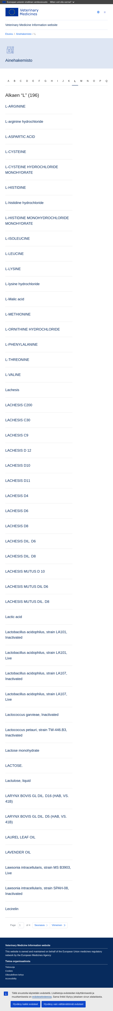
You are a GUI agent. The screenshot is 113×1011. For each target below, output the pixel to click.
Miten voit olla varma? (62, 2)
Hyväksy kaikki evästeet (25, 1004)
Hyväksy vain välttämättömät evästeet (63, 1004)
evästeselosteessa (42, 997)
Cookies (9, 971)
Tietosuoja (10, 967)
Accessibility (10, 978)
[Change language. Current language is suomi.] (98, 12)
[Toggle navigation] (105, 12)
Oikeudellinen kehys (14, 975)
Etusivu (9, 34)
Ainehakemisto (23, 34)
